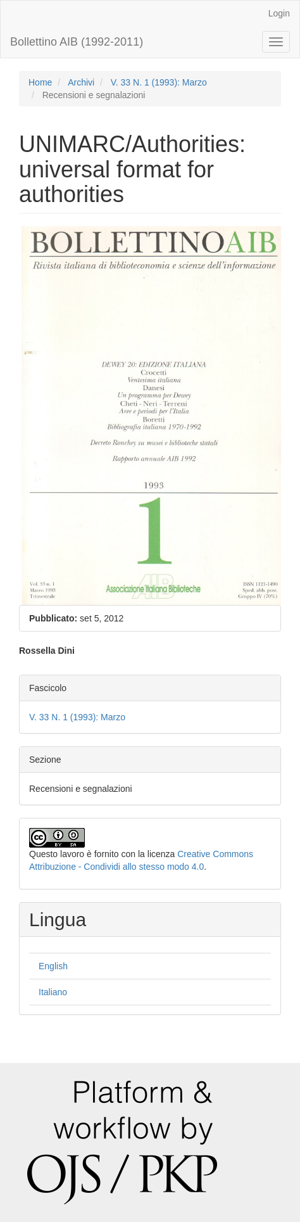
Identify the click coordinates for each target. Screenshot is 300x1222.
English (53, 966)
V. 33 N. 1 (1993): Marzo (159, 82)
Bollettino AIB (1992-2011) (76, 41)
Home (40, 82)
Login (279, 13)
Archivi (81, 82)
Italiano (53, 992)
